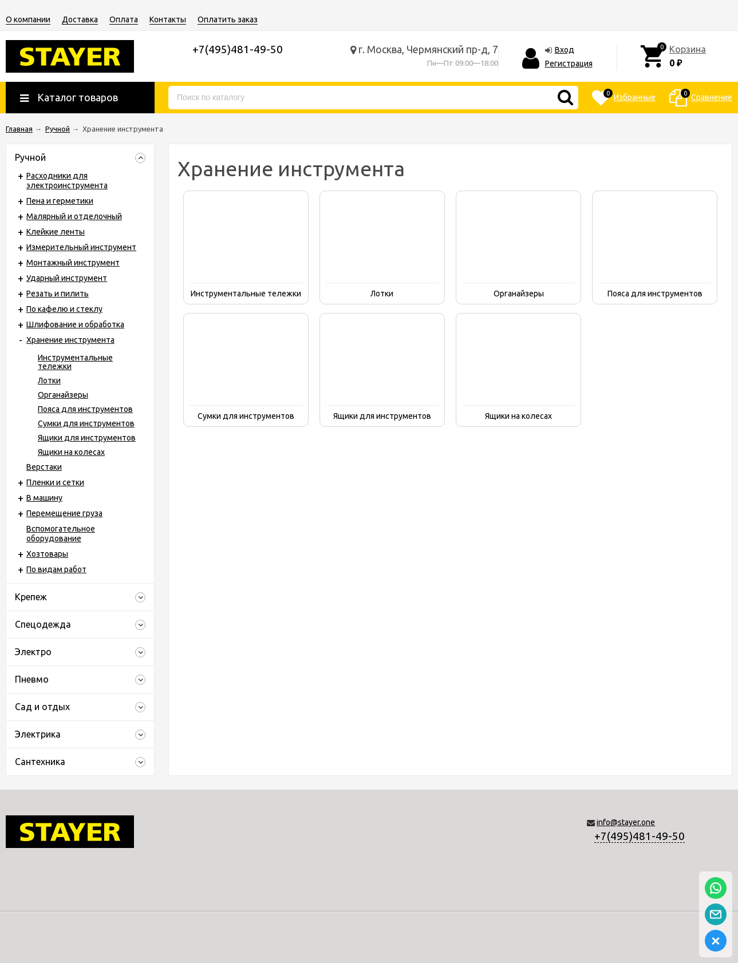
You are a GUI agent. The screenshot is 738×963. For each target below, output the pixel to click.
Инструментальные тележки (75, 362)
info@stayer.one (626, 822)
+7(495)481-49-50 (639, 836)
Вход (564, 49)
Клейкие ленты (55, 231)
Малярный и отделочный (74, 216)
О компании (28, 19)
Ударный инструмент (66, 278)
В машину (44, 497)
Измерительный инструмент (81, 247)
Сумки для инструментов (86, 423)
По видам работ (56, 569)
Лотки (49, 380)
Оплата (123, 19)
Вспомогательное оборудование (60, 533)
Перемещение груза (64, 513)
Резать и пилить (57, 293)
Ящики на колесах (71, 452)
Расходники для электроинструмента (67, 180)
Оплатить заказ (228, 19)
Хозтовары (47, 553)
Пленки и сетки (55, 482)
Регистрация (569, 63)
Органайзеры (63, 394)
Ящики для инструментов (87, 437)
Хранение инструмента (70, 339)
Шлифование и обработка (75, 324)
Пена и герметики (59, 200)
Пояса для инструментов (85, 409)
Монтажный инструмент (73, 262)
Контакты (167, 19)
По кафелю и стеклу (64, 309)
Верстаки (44, 466)
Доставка (80, 19)
